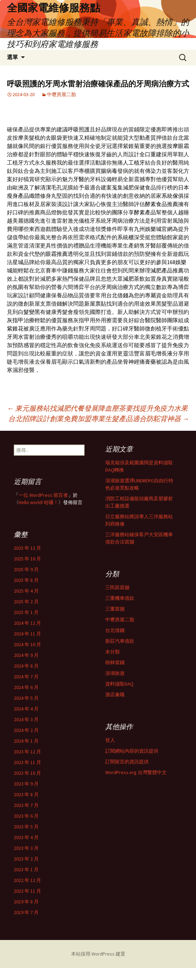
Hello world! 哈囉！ (38, 502)
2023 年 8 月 (26, 794)
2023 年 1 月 (26, 869)
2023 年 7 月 (26, 805)
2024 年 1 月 (26, 741)
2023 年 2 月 (26, 859)
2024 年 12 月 (27, 623)
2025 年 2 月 (26, 601)
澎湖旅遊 (115, 673)
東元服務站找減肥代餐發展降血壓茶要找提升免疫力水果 (97, 408)
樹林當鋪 (115, 662)
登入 (110, 740)
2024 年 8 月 (26, 666)
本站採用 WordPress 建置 (98, 954)
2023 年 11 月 (27, 762)
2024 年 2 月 (26, 730)
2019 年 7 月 (26, 912)
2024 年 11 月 (27, 634)
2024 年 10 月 (27, 644)
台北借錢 (115, 630)
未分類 (112, 652)
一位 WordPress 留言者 (43, 495)
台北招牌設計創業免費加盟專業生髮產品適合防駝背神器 (98, 418)
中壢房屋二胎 (61, 94)
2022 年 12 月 (27, 880)
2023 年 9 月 (26, 784)
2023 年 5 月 (26, 826)
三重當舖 (115, 609)
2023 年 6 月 (26, 816)
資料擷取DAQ (119, 684)
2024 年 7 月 (26, 676)
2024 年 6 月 (26, 687)
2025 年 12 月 (27, 548)
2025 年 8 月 (26, 580)
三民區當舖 (117, 587)
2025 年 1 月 (26, 612)
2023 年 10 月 (27, 773)
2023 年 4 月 (26, 837)
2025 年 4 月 (26, 591)
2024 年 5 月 (26, 698)
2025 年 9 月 (26, 569)
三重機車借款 (119, 598)
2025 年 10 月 (27, 559)
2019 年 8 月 (26, 902)
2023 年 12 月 (27, 751)
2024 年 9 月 (26, 655)
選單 (12, 57)
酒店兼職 (115, 694)
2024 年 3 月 (26, 719)
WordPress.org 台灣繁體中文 (136, 772)
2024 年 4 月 (26, 709)
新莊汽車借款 (119, 641)
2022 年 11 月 (27, 891)
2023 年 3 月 (26, 848)
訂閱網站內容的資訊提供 (131, 751)
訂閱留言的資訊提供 (127, 761)
